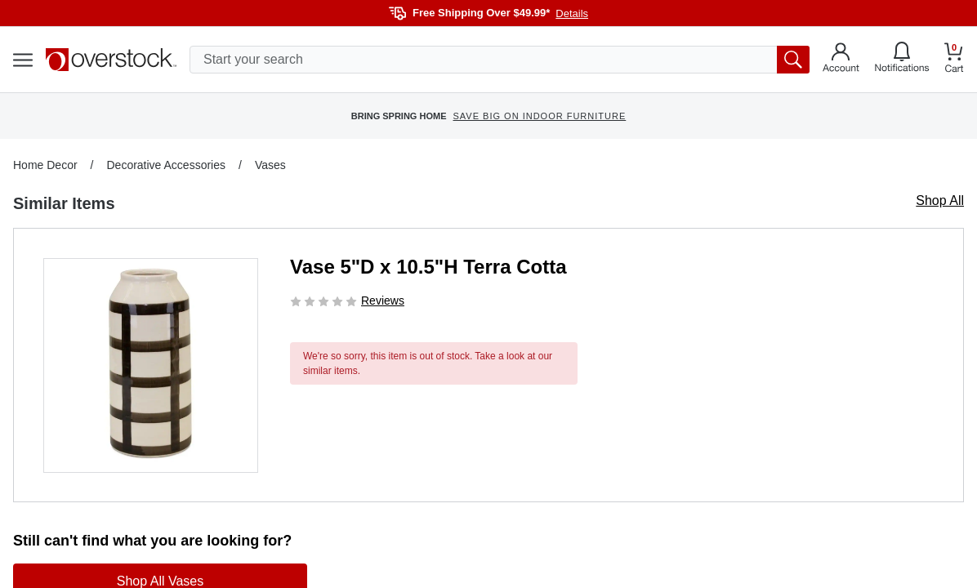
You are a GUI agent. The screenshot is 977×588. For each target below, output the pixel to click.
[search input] (500, 60)
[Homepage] (111, 59)
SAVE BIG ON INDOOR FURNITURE (539, 116)
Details (571, 13)
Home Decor (45, 165)
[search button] (793, 60)
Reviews (382, 300)
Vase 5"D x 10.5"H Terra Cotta (428, 267)
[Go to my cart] (954, 60)
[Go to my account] (841, 59)
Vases (270, 165)
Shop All (940, 200)
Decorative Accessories (165, 165)
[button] (150, 365)
